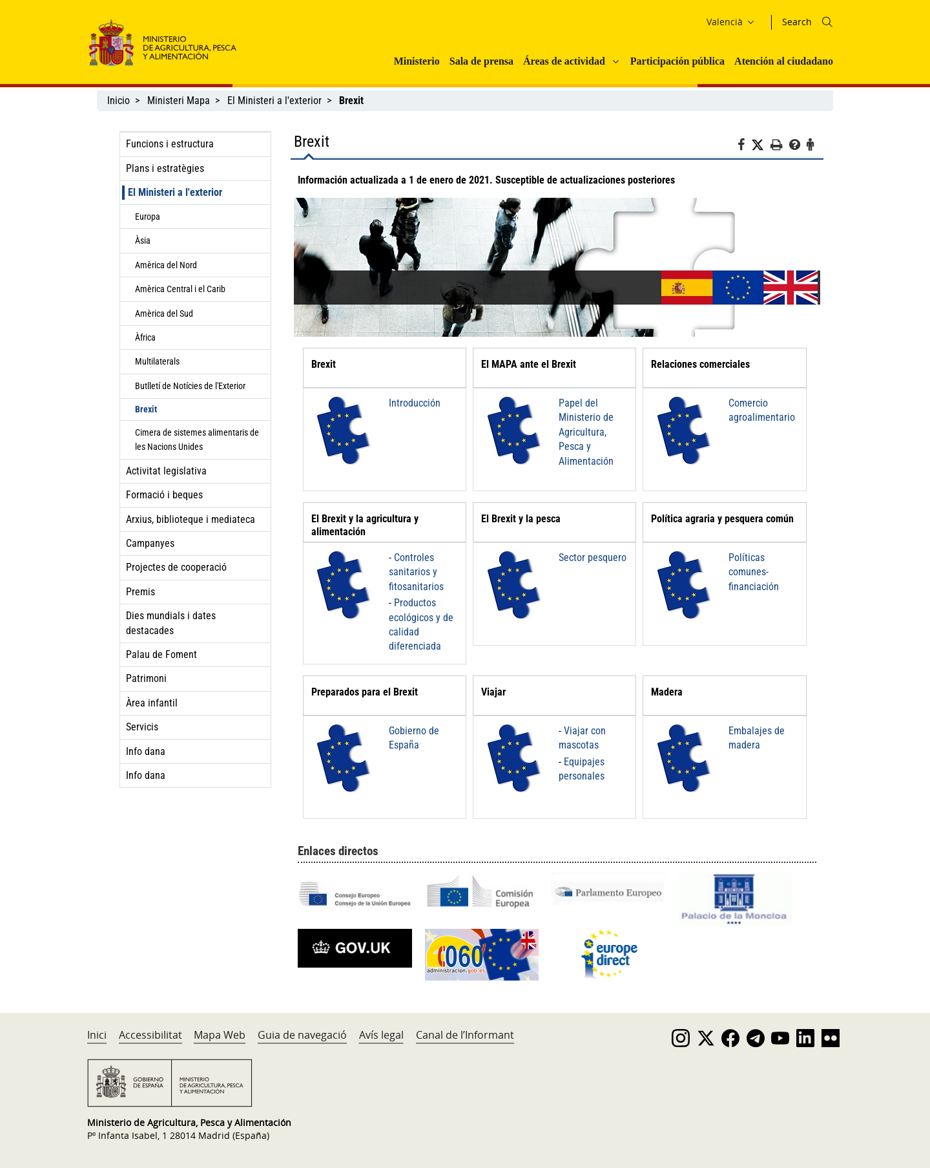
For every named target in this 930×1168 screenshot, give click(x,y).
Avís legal (381, 1035)
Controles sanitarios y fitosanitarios (416, 572)
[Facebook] (744, 146)
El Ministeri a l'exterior (274, 100)
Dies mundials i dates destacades (171, 623)
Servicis (142, 727)
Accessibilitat (150, 1035)
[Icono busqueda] (827, 22)
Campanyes (150, 543)
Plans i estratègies (165, 168)
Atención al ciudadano (783, 61)
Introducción (414, 403)
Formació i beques (164, 495)
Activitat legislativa (166, 471)
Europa (147, 216)
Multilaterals (157, 361)
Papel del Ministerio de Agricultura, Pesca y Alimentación (586, 432)
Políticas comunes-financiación (753, 572)
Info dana (145, 751)
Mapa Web (219, 1035)
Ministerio (417, 61)
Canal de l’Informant (465, 1035)
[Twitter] (760, 145)
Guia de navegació (302, 1035)
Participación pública (677, 61)
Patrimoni (146, 678)
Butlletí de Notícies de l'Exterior (190, 386)
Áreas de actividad (564, 61)
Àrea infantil (152, 703)
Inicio (118, 100)
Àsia (142, 240)
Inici (97, 1035)
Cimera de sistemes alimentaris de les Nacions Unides (197, 439)
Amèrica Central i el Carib (180, 289)
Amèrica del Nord (166, 265)
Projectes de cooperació (176, 567)
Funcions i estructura (170, 144)
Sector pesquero (592, 557)
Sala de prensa (481, 61)
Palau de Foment (161, 654)
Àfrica (145, 337)
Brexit (146, 409)
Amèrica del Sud (164, 313)
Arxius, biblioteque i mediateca (190, 519)
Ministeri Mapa (178, 100)
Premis (140, 592)
